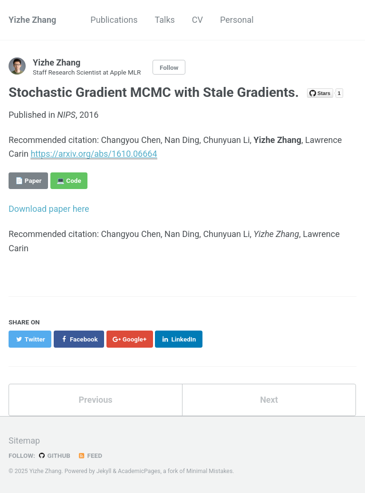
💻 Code (69, 180)
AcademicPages (139, 471)
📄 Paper (28, 180)
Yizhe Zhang (32, 20)
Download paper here (49, 209)
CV (197, 20)
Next (269, 400)
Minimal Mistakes (209, 471)
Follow (169, 67)
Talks (164, 20)
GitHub (54, 455)
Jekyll (104, 471)
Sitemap (24, 441)
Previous (96, 400)
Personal (237, 20)
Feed (89, 455)
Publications (113, 20)
